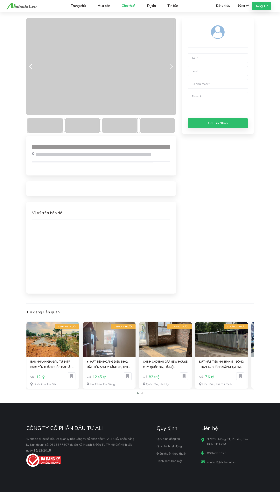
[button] (137, 393)
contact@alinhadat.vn (221, 462)
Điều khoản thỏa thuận (171, 454)
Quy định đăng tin (168, 439)
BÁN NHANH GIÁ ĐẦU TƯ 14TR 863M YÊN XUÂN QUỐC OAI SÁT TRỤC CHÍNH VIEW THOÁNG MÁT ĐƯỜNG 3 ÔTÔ (51, 365)
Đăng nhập (223, 6)
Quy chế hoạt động (169, 446)
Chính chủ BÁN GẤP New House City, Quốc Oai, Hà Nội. (165, 364)
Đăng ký (243, 6)
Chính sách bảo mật (169, 461)
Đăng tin (261, 6)
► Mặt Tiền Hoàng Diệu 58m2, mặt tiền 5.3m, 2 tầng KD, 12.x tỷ (107, 365)
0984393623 (217, 453)
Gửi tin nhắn (218, 123)
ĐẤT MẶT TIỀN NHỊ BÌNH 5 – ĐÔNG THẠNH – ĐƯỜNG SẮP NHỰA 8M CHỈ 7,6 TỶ (221, 365)
